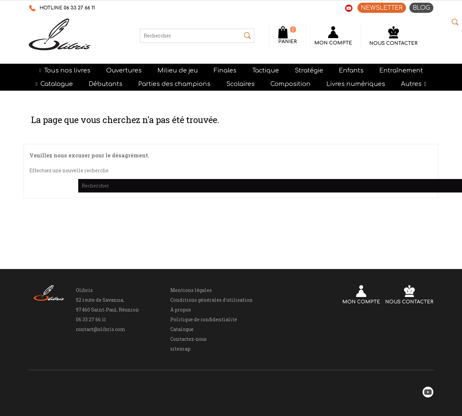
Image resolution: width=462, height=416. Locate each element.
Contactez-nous (188, 339)
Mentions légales (191, 290)
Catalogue (182, 329)
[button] (414, 84)
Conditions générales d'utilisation (211, 300)
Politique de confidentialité (203, 319)
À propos (180, 309)
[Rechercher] (197, 36)
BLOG (421, 7)
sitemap (180, 349)
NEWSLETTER (382, 7)
